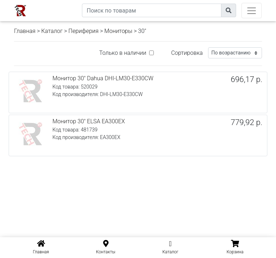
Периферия (83, 31)
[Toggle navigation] (252, 10)
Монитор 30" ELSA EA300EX (88, 121)
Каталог (52, 31)
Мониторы (118, 31)
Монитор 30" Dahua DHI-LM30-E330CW (102, 78)
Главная (25, 31)
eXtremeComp (65, 3)
